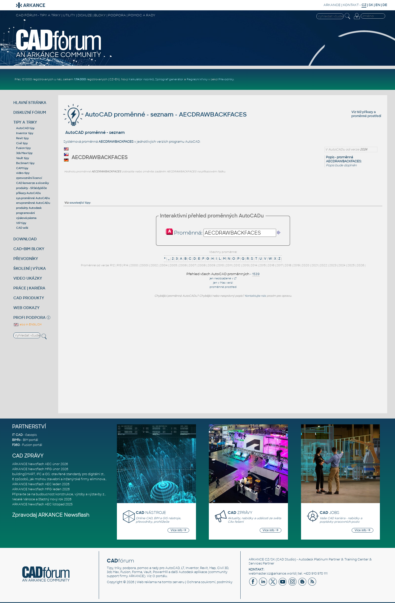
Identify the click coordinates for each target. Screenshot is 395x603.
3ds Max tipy (24, 153)
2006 (183, 265)
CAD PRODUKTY (28, 297)
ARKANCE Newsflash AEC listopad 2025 (42, 504)
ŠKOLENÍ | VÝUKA (29, 268)
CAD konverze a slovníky (32, 183)
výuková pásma (26, 218)
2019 (296, 265)
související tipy (80, 202)
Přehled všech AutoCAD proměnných (217, 274)
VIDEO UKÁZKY (27, 278)
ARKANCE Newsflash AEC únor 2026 (40, 464)
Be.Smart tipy (25, 163)
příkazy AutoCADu (28, 193)
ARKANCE (332, 5)
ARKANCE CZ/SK (262, 559)
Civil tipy (22, 143)
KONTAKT (351, 5)
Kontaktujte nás (255, 295)
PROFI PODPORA (29, 317)
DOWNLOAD (25, 239)
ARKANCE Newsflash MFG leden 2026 (41, 489)
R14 (125, 265)
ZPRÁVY (240, 512)
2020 (305, 265)
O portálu (159, 576)
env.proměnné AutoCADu (33, 203)
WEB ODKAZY (26, 307)
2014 (254, 265)
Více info (178, 530)
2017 (279, 265)
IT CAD (17, 435)
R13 (119, 265)
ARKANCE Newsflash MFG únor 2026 (40, 469)
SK (371, 5)
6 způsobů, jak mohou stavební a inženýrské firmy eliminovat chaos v (65, 479)
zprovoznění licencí (29, 178)
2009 (211, 265)
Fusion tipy (23, 148)
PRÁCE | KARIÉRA (29, 288)
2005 (173, 265)
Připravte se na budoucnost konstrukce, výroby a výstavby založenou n (66, 494)
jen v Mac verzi (223, 282)
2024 (341, 265)
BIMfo (16, 440)
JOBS (329, 512)
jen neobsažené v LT (223, 278)
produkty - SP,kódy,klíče (31, 188)
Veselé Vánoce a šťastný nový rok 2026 (42, 499)
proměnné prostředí (366, 116)
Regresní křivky (197, 79)
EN (377, 5)
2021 (314, 265)
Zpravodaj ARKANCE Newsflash (50, 515)
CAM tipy (22, 168)
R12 (112, 265)
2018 (288, 265)
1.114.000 (80, 79)
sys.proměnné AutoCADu (33, 198)
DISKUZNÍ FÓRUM (29, 112)
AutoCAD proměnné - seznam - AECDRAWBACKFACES (155, 114)
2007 (192, 265)
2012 (237, 265)
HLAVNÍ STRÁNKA (29, 102)
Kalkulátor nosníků (141, 79)
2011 (229, 265)
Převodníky (226, 79)
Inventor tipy (24, 133)
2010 (220, 265)
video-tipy (22, 173)
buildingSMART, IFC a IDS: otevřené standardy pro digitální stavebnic (64, 474)
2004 (164, 265)
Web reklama (147, 582)
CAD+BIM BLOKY (28, 248)
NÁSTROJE (151, 512)
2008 (202, 265)
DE (384, 5)
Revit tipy (22, 138)
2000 (134, 265)
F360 (16, 445)
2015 (262, 265)
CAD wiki (22, 228)
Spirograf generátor (169, 79)
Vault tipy (22, 158)
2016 (271, 265)
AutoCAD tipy (25, 128)
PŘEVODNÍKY (25, 258)
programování (25, 213)
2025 (351, 265)
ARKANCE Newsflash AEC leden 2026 (41, 484)
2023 (332, 265)
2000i (144, 265)
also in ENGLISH (27, 324)
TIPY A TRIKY (25, 122)
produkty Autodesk (29, 208)
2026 (360, 265)
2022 (323, 265)
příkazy (367, 112)
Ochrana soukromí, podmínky (210, 582)
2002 (154, 265)
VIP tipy (21, 223)
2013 (245, 265)
